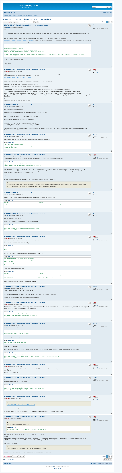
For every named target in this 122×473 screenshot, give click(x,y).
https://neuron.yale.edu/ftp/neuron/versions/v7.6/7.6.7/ (18, 40)
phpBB (52, 466)
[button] (111, 22)
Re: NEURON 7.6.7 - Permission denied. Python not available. (24, 69)
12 (96, 27)
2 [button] (109, 22)
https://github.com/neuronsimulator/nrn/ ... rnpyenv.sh (18, 77)
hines (94, 69)
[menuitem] (13, 12)
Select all (10, 45)
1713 (97, 72)
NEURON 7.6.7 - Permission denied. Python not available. (27, 19)
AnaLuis (95, 24)
